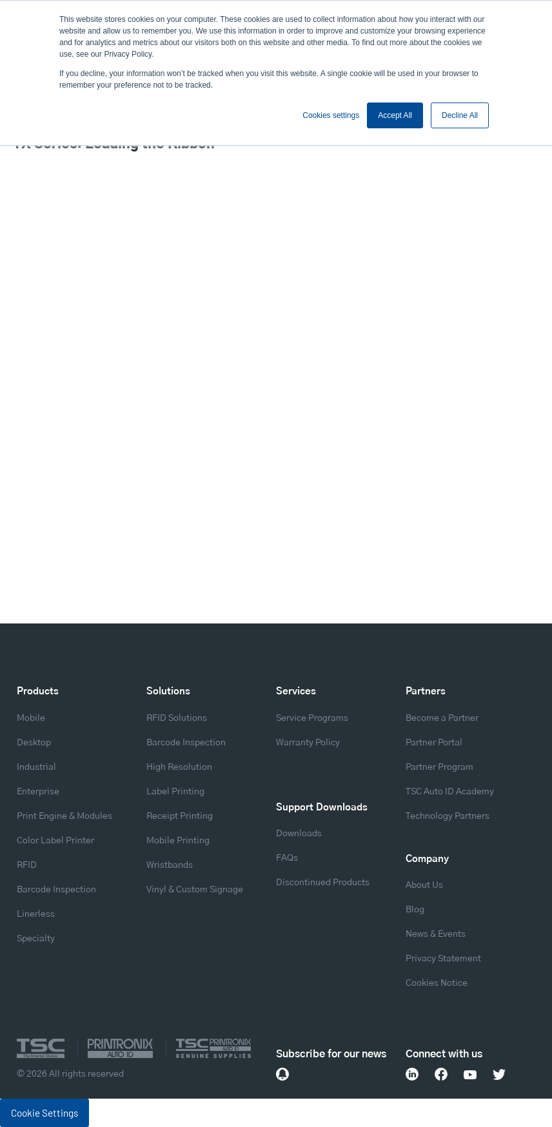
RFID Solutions (176, 718)
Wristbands (169, 865)
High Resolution (179, 767)
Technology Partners (447, 816)
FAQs (287, 858)
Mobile (31, 718)
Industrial (36, 767)
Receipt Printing (179, 816)
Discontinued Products (323, 882)
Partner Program (439, 767)
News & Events (436, 934)
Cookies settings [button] (330, 115)
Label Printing (175, 791)
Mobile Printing (178, 840)
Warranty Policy (308, 742)
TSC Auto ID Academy (450, 791)
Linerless (36, 914)
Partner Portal (434, 742)
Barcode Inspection (56, 889)
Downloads (299, 833)
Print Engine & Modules (64, 816)
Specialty (36, 938)
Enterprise (38, 791)
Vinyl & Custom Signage (194, 889)
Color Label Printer (55, 840)
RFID (27, 865)
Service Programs (312, 718)
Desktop (34, 742)
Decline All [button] (460, 115)
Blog (415, 909)
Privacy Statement (443, 958)
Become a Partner (442, 718)
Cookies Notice (437, 983)
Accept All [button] (395, 115)
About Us (424, 885)
